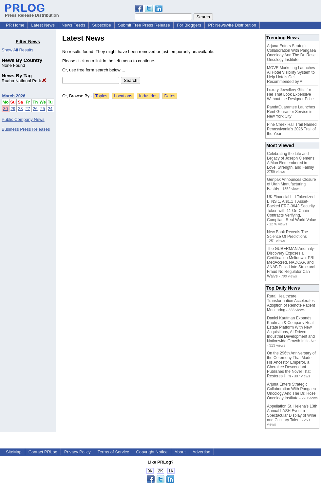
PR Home (15, 25)
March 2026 (14, 95)
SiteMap (14, 451)
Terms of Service (113, 451)
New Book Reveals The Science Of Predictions (287, 234)
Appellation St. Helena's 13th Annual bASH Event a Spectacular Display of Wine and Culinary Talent (292, 413)
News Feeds (73, 25)
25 (42, 108)
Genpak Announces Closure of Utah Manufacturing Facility (291, 184)
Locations (123, 95)
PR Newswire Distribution (232, 25)
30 (5, 108)
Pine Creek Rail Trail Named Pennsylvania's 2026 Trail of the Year (291, 129)
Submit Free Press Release (144, 25)
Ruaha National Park (24, 80)
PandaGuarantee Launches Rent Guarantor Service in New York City (291, 112)
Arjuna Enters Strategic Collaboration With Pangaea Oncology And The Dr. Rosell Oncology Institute (292, 53)
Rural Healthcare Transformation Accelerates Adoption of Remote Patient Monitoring (291, 303)
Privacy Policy (77, 451)
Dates (169, 95)
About (180, 451)
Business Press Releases (26, 129)
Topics (101, 95)
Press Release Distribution (32, 13)
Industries (148, 95)
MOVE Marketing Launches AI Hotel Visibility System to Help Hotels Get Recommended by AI (291, 75)
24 (50, 108)
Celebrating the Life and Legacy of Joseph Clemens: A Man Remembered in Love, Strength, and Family (291, 160)
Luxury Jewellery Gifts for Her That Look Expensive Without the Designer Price (290, 94)
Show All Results (17, 50)
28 (20, 108)
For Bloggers (189, 25)
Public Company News (23, 119)
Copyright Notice (152, 451)
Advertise (201, 451)
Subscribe (101, 25)
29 (12, 108)
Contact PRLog (42, 451)
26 (35, 108)
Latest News (43, 25)
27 (28, 108)
